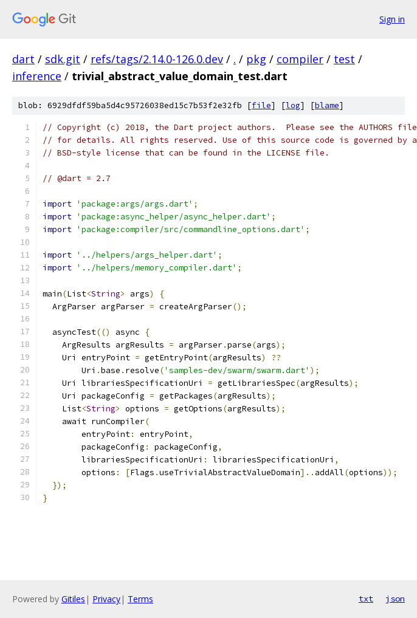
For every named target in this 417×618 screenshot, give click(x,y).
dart (23, 59)
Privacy (106, 599)
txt (366, 598)
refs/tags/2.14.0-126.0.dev (157, 59)
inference (36, 76)
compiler (300, 59)
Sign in (392, 19)
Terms (140, 599)
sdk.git (62, 59)
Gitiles (73, 599)
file (261, 105)
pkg (256, 59)
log (293, 105)
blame (327, 105)
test (344, 59)
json (395, 598)
